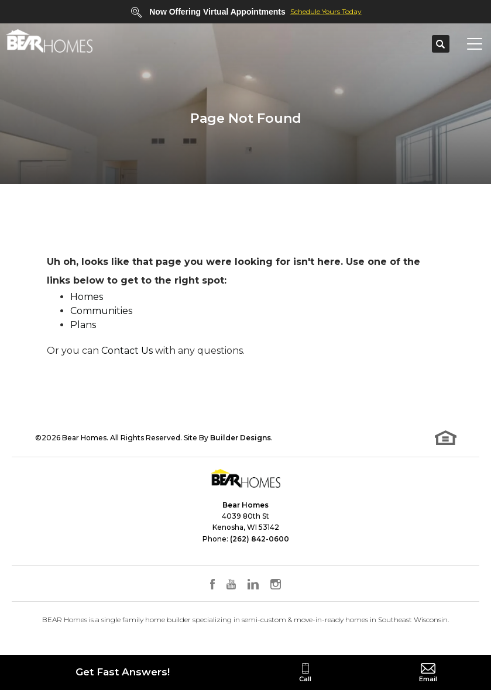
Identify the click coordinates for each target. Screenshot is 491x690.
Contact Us (127, 350)
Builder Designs (240, 437)
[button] (440, 44)
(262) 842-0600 (259, 538)
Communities (101, 310)
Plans (83, 324)
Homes (86, 296)
